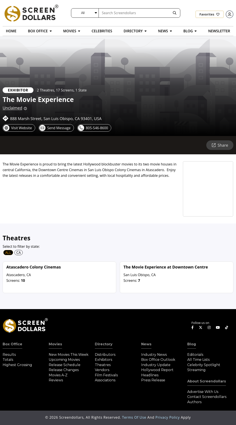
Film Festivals (106, 375)
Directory (104, 344)
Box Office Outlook (158, 360)
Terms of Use (134, 417)
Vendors (102, 370)
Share (220, 145)
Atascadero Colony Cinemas (33, 267)
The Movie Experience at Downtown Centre (165, 267)
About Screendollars (206, 381)
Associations (105, 380)
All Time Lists (198, 360)
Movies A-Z (58, 375)
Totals (8, 360)
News (146, 344)
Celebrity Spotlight (203, 365)
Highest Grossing (17, 365)
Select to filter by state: (21, 246)
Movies (55, 344)
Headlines (149, 375)
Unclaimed (12, 107)
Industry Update (155, 365)
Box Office (12, 344)
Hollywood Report (157, 370)
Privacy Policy (168, 417)
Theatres (103, 365)
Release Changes (64, 370)
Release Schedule (64, 365)
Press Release (153, 380)
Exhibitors (103, 360)
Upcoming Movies (64, 360)
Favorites (210, 14)
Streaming (196, 370)
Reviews (56, 380)
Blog (191, 344)
